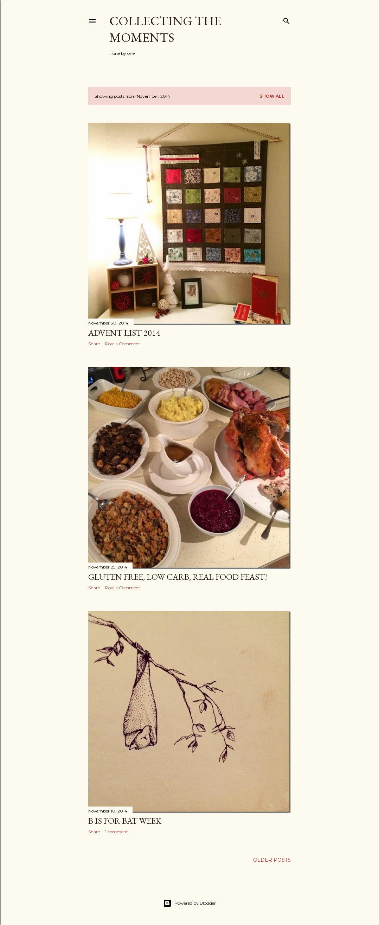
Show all (271, 96)
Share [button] (94, 343)
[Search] (286, 19)
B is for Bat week (124, 820)
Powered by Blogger (189, 903)
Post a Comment (122, 343)
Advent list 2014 (124, 332)
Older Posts (272, 860)
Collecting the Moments (165, 29)
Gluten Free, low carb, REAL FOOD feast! (177, 576)
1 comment (116, 831)
